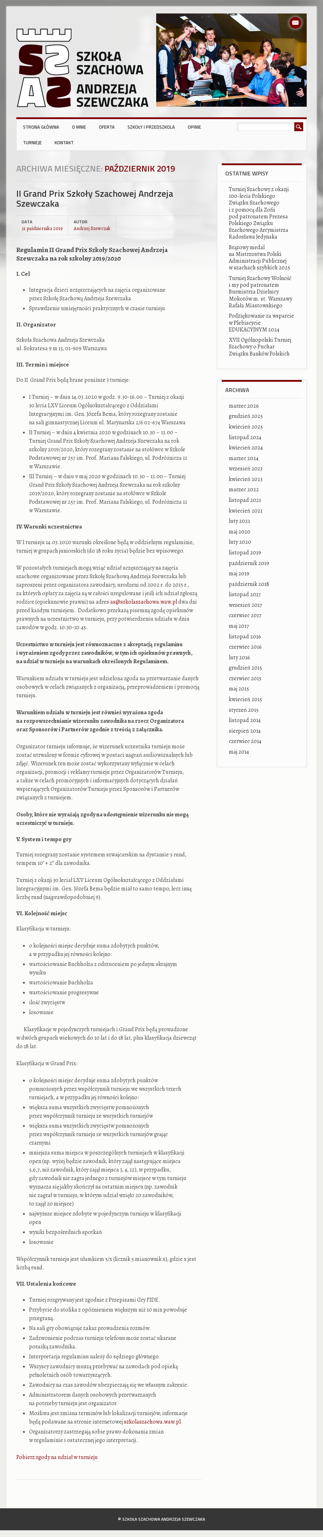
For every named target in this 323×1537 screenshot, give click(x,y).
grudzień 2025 (246, 416)
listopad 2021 (245, 500)
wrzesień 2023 (245, 469)
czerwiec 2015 (245, 678)
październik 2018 (249, 584)
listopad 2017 (245, 594)
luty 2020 (240, 542)
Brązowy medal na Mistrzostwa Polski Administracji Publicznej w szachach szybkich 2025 (259, 258)
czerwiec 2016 (245, 647)
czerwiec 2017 (245, 615)
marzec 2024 (244, 458)
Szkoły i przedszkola (151, 126)
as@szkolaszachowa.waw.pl (143, 602)
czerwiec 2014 (245, 741)
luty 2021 (239, 521)
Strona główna (41, 126)
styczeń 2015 (244, 710)
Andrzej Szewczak (92, 228)
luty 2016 (239, 657)
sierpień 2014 (245, 731)
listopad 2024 (245, 437)
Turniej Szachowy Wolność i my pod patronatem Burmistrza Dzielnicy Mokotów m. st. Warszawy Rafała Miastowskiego (260, 291)
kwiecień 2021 (245, 511)
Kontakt (64, 142)
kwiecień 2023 (245, 479)
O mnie (79, 126)
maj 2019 (239, 573)
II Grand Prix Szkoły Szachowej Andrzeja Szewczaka (94, 198)
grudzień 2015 (245, 668)
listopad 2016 (245, 637)
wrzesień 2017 (245, 605)
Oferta (107, 126)
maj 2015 (239, 689)
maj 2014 (239, 752)
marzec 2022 (244, 489)
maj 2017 (239, 626)
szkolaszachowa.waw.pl (152, 1422)
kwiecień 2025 (246, 427)
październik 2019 (249, 563)
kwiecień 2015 (245, 699)
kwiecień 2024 (246, 448)
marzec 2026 (244, 406)
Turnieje (32, 142)
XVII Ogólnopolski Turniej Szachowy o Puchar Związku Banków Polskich (260, 346)
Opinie (194, 126)
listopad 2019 (245, 553)
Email (295, 23)
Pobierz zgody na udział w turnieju (57, 1457)
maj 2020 (239, 532)
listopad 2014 (245, 720)
